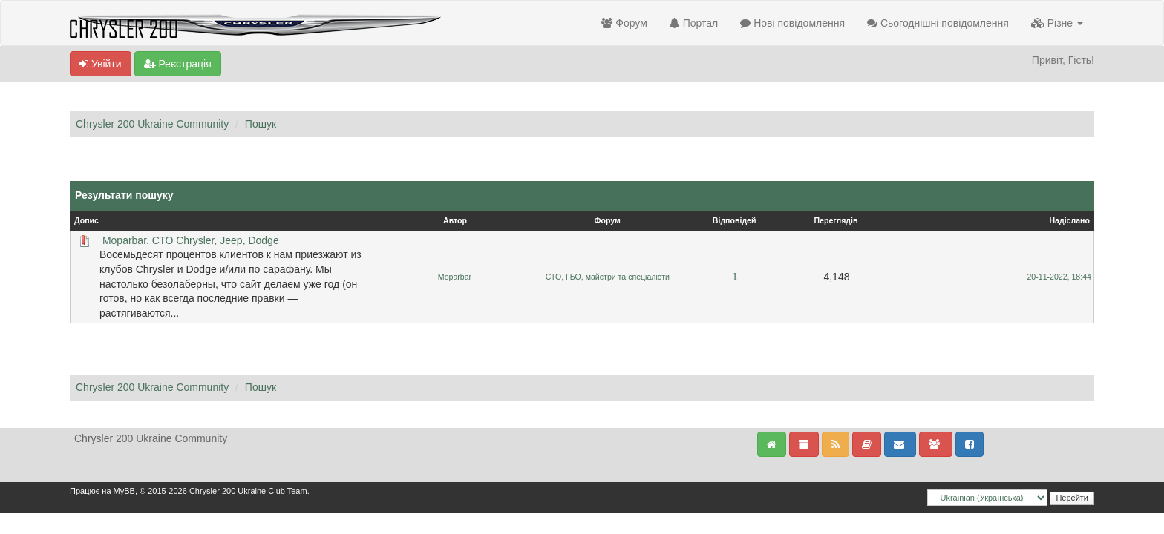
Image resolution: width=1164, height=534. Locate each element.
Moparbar (454, 276)
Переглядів (835, 220)
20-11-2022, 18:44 (1059, 276)
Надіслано (1069, 220)
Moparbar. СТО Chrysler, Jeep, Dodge (190, 240)
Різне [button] (1057, 23)
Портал (694, 23)
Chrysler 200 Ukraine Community (152, 124)
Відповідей (734, 220)
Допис (86, 220)
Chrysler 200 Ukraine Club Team (248, 491)
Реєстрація (178, 64)
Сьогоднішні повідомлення (938, 23)
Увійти (100, 64)
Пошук (260, 124)
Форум (624, 23)
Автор (455, 220)
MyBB (124, 491)
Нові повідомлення (792, 23)
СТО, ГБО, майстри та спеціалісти (608, 276)
